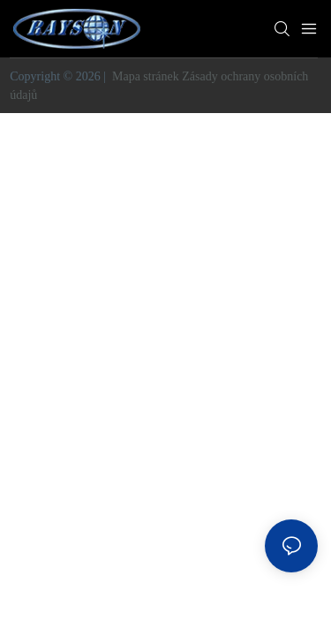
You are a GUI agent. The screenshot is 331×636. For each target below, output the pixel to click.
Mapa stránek (145, 76)
